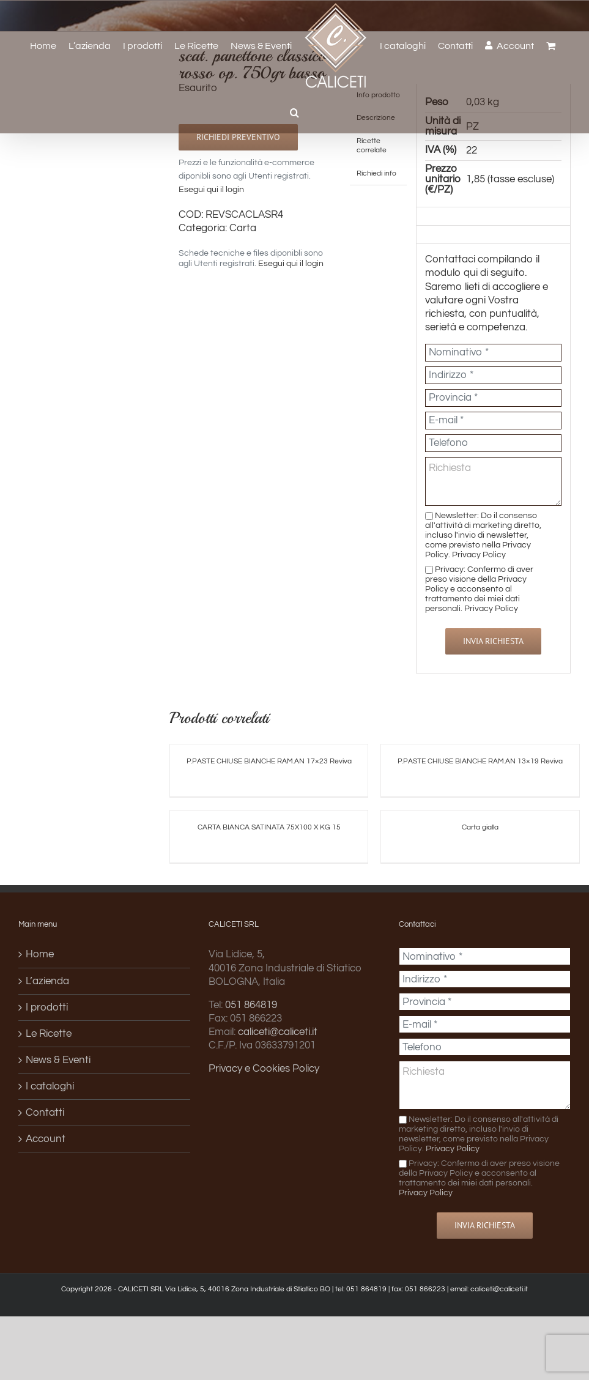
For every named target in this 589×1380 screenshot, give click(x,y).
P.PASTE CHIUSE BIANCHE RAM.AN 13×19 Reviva (480, 761)
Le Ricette (49, 1033)
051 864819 (251, 1005)
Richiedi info (376, 173)
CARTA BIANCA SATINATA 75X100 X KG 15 (269, 827)
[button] (294, 112)
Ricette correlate (372, 145)
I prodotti (47, 1007)
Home (40, 954)
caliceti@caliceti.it (277, 1031)
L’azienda (47, 981)
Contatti (45, 1112)
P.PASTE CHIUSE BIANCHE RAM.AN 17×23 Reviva (269, 761)
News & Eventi (58, 1060)
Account (45, 1138)
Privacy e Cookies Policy (264, 1068)
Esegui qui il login (211, 189)
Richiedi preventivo (238, 137)
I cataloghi (50, 1086)
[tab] (378, 146)
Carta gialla (480, 827)
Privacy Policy (479, 554)
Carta (242, 228)
